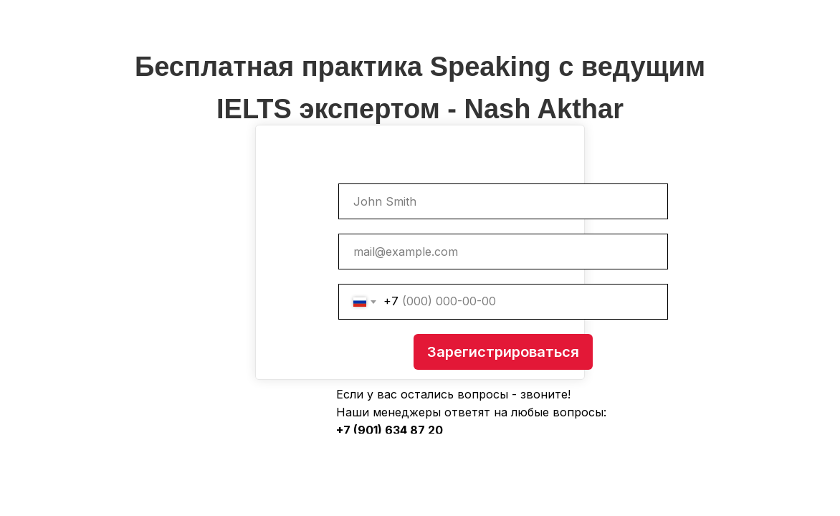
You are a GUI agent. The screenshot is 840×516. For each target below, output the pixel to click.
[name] (503, 201)
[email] (503, 251)
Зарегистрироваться (503, 351)
